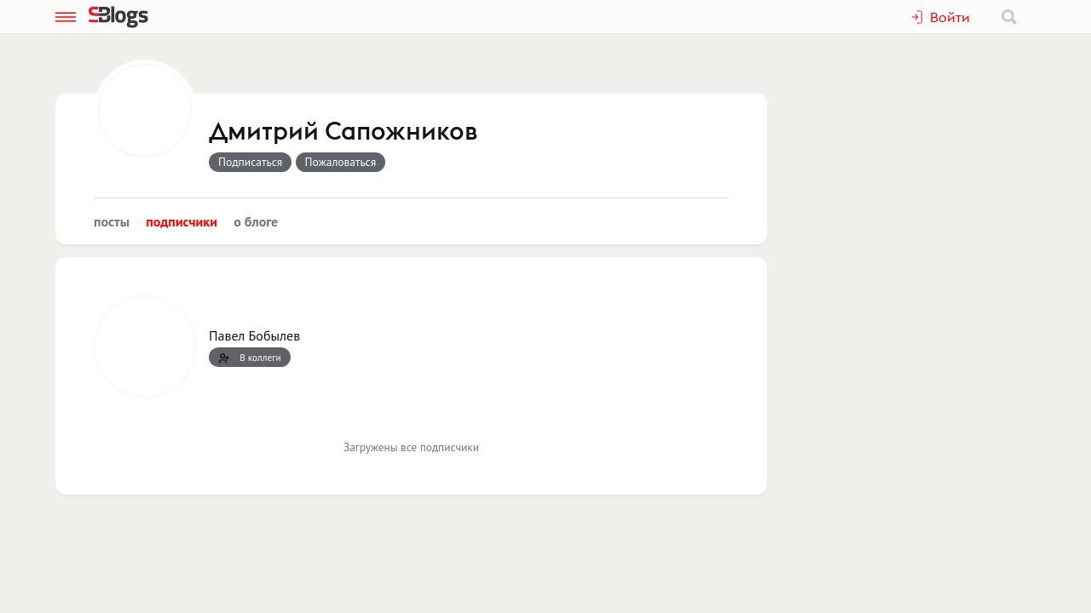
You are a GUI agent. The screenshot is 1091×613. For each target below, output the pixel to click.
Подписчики (181, 221)
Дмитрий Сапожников (343, 132)
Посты (112, 221)
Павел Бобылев (254, 335)
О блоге (256, 221)
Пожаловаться (341, 161)
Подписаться (250, 161)
